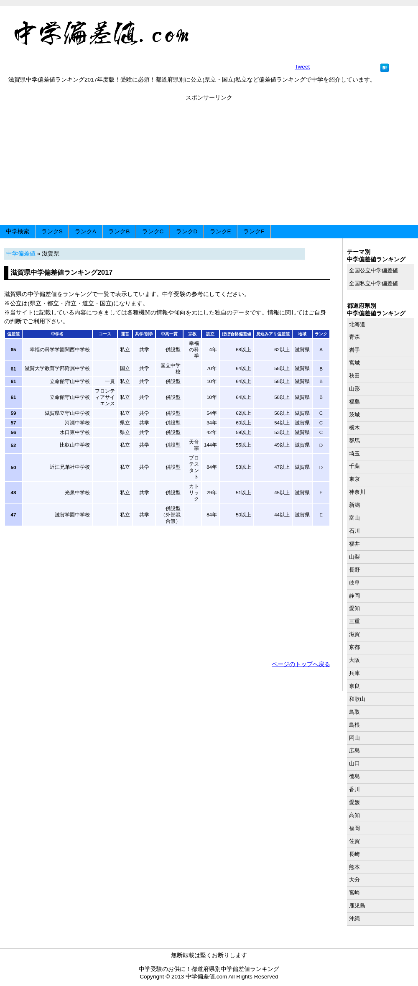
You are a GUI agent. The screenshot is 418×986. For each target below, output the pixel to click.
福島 (354, 401)
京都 (354, 647)
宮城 (354, 363)
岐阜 (354, 583)
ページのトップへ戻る (301, 664)
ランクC (153, 231)
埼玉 (354, 453)
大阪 (354, 660)
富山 (354, 518)
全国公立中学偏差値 (373, 270)
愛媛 (354, 802)
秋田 (354, 376)
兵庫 (354, 673)
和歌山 (357, 699)
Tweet (302, 67)
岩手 (354, 350)
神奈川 (357, 492)
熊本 (354, 867)
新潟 (354, 505)
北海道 (357, 324)
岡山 (354, 738)
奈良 (354, 686)
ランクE (220, 231)
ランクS (52, 231)
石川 (354, 531)
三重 (354, 621)
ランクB (119, 231)
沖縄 (354, 918)
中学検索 (17, 231)
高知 (354, 815)
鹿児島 (357, 905)
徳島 (354, 776)
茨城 (354, 414)
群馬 (354, 440)
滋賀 (354, 634)
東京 (354, 479)
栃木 (354, 427)
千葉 (354, 466)
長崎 (354, 854)
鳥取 (354, 712)
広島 (354, 750)
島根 (354, 725)
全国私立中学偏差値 (373, 283)
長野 (354, 570)
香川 (354, 789)
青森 (354, 337)
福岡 (354, 828)
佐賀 (354, 841)
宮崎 (354, 892)
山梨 (354, 557)
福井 (354, 544)
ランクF (253, 231)
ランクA (85, 231)
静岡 (354, 596)
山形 (354, 389)
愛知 (354, 608)
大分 (354, 879)
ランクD (187, 231)
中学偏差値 (21, 253)
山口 (354, 763)
